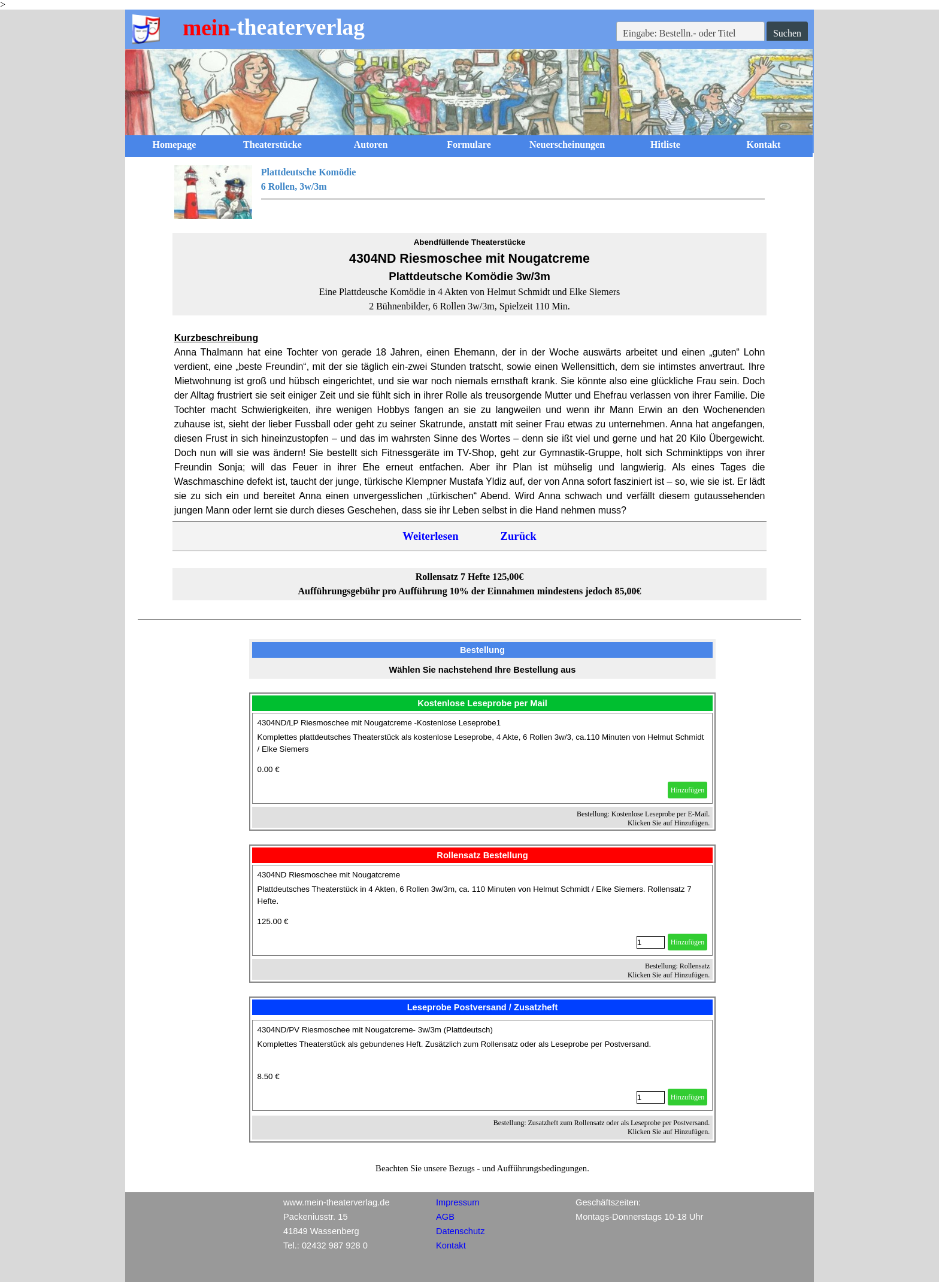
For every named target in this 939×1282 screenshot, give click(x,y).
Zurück (519, 536)
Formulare (468, 144)
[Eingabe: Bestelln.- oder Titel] (690, 33)
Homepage (174, 144)
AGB (445, 1217)
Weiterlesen (430, 536)
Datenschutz (460, 1231)
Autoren (371, 144)
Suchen (787, 33)
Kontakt (764, 144)
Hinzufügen (688, 790)
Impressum (457, 1202)
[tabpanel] (469, 192)
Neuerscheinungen (567, 144)
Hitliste (665, 144)
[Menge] (651, 942)
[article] (482, 758)
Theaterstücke (272, 144)
